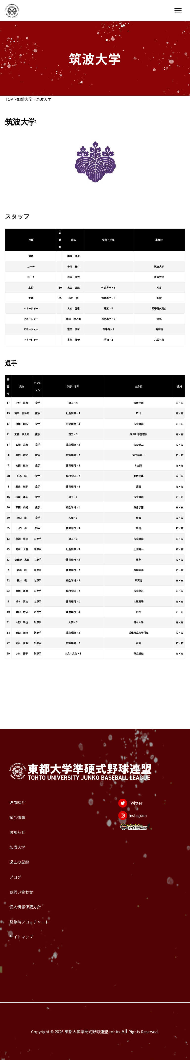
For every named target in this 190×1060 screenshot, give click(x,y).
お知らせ (22, 789)
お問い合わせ (29, 870)
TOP (9, 99)
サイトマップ (29, 932)
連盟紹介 (22, 748)
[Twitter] (123, 751)
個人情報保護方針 (36, 891)
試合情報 (22, 768)
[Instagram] (128, 770)
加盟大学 (25, 99)
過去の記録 (26, 829)
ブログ (19, 850)
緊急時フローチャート (42, 911)
